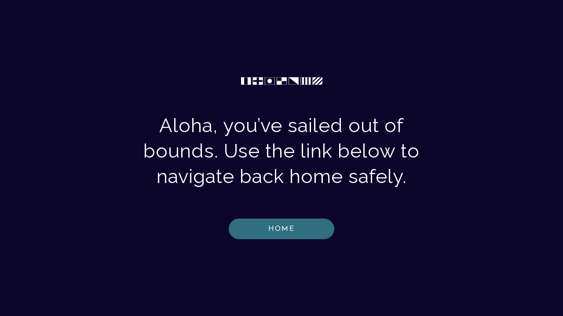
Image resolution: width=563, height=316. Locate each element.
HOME (281, 229)
